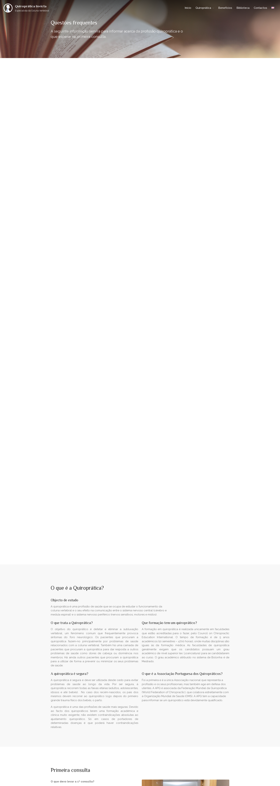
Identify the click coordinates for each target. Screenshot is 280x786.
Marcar (140, 635)
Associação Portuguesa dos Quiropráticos (194, 705)
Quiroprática (203, 7)
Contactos (260, 7)
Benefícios (225, 7)
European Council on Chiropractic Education (195, 717)
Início (188, 7)
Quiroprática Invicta (30, 6)
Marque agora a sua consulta (140, 610)
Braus (71, 761)
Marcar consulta (65, 314)
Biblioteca (242, 7)
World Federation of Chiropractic (189, 711)
